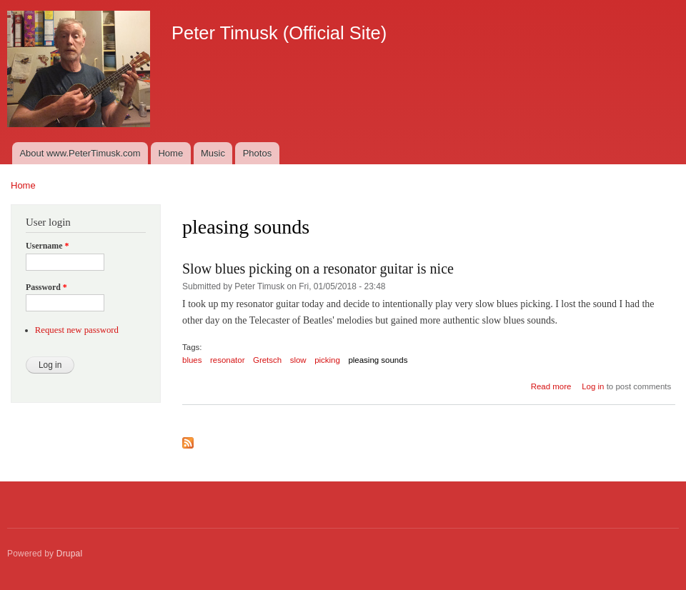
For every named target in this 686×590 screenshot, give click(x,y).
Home (170, 153)
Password (46, 287)
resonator (227, 360)
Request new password (77, 330)
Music (213, 153)
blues (192, 360)
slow (298, 360)
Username (47, 246)
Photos (257, 153)
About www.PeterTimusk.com (79, 153)
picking (327, 360)
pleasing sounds (377, 360)
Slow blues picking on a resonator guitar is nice (318, 268)
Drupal (69, 554)
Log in (593, 386)
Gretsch (267, 360)
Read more (551, 386)
